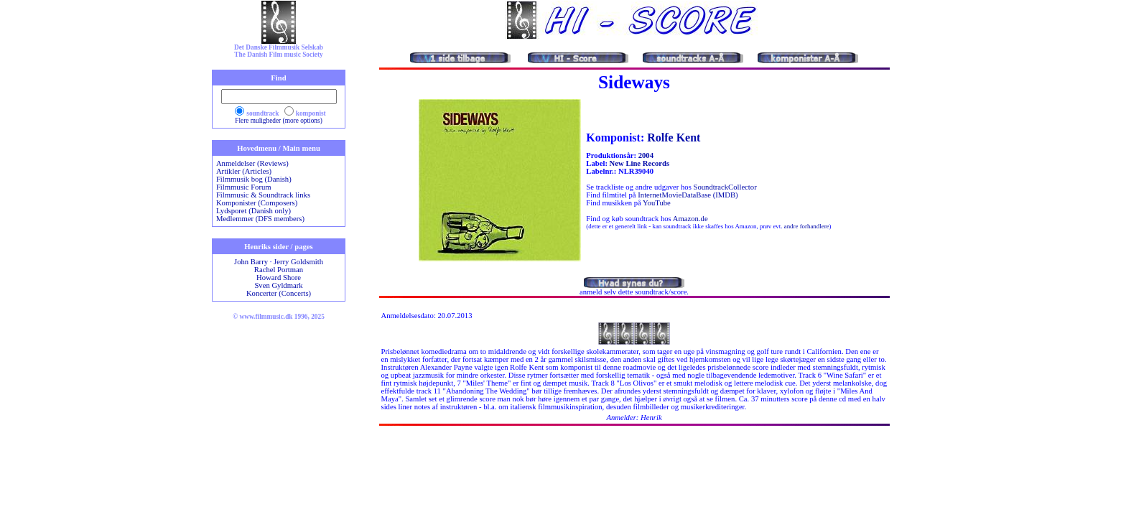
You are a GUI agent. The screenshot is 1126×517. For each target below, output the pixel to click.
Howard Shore (278, 277)
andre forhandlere (806, 226)
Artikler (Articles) (243, 171)
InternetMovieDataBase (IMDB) (688, 195)
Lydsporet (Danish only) (253, 211)
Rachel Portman (278, 270)
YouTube (657, 203)
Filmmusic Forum (243, 187)
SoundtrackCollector (724, 187)
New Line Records (639, 163)
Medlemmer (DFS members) (260, 219)
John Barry (251, 262)
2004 (645, 155)
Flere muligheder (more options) (278, 120)
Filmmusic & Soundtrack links (263, 195)
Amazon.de (690, 219)
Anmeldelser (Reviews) (252, 163)
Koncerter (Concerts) (278, 293)
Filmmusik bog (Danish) (254, 179)
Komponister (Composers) (256, 203)
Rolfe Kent (673, 137)
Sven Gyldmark (278, 285)
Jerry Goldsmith (298, 262)
